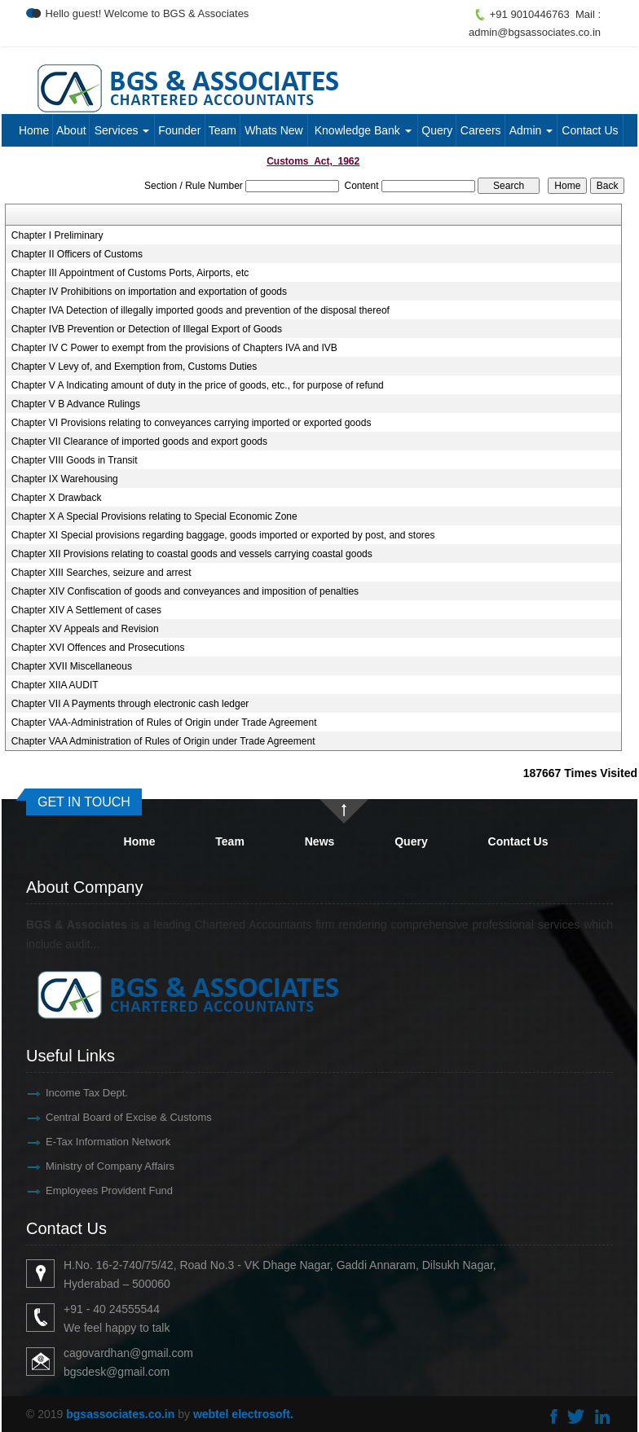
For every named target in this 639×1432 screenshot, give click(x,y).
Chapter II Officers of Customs (77, 254)
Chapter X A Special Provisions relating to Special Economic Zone (154, 516)
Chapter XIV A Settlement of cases (86, 610)
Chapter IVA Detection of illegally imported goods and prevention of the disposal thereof (200, 310)
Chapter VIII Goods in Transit (74, 460)
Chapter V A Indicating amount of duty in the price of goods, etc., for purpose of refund (197, 385)
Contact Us (590, 130)
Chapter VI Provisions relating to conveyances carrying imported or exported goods (191, 422)
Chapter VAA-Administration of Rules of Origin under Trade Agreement (164, 722)
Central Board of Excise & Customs (114, 1117)
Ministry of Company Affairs (95, 1166)
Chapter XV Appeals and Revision (85, 629)
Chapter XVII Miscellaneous (71, 666)
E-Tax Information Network (93, 1141)
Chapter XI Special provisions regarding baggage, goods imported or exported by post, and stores (223, 535)
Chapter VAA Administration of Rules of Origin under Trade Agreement (163, 741)
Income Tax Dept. (72, 1093)
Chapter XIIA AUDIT (55, 685)
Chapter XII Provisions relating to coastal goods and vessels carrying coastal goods (191, 554)
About (71, 130)
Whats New (274, 130)
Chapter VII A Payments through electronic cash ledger (130, 703)
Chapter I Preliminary (57, 235)
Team (222, 130)
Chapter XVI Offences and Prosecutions (98, 647)
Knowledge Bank (363, 130)
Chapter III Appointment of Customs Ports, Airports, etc (130, 273)
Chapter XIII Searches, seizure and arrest (101, 572)
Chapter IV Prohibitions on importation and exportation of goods (149, 291)
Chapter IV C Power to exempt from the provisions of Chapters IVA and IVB (174, 348)
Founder (179, 130)
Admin (531, 130)
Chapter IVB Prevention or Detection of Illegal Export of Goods (146, 329)
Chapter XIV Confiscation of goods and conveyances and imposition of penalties (185, 591)
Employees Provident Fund (94, 1190)
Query (436, 130)
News (320, 841)
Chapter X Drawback (56, 497)
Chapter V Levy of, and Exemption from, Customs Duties (134, 366)
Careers (481, 130)
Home (34, 130)
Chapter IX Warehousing (64, 479)
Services (122, 130)
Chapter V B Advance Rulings (75, 404)
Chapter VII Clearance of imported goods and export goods (139, 441)
